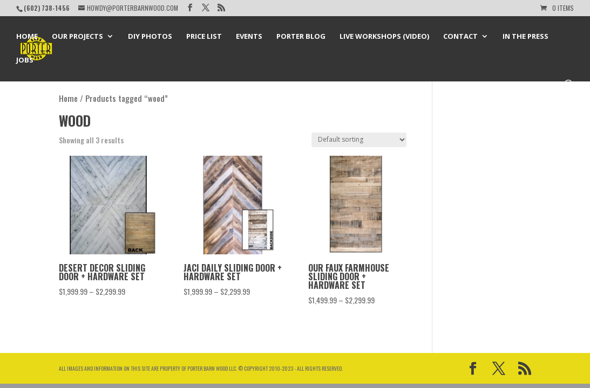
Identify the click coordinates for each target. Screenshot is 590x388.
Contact (460, 36)
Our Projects (77, 36)
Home (27, 36)
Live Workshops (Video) (384, 36)
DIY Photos (150, 36)
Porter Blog (300, 36)
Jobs (24, 60)
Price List (204, 36)
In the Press (525, 36)
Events (249, 36)
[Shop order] (358, 140)
